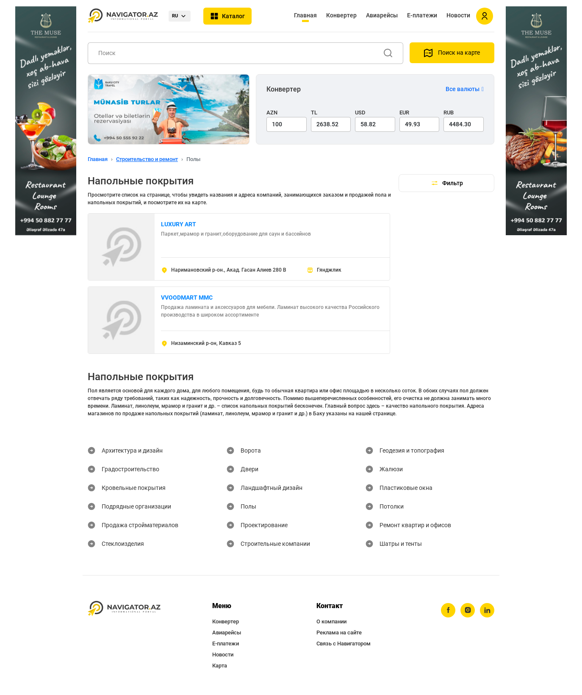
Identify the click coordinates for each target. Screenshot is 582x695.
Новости (458, 15)
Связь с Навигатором (343, 643)
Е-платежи (422, 15)
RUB (448, 112)
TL (314, 112)
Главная (305, 15)
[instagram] (467, 610)
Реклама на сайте (339, 632)
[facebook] (448, 610)
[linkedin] (487, 610)
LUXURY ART (178, 224)
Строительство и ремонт (147, 159)
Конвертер (341, 15)
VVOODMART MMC (187, 297)
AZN (271, 112)
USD (360, 112)
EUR (404, 112)
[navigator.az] (124, 609)
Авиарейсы (382, 15)
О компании (331, 621)
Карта (219, 665)
